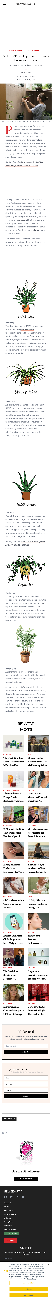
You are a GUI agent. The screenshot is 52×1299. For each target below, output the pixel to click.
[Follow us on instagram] (17, 1197)
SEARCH (26, 1096)
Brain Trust (7, 1218)
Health (31, 755)
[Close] (48, 1264)
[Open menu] (4, 3)
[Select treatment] (26, 1090)
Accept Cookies (29, 1295)
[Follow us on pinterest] (11, 1197)
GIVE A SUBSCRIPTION (26, 1179)
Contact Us (7, 1203)
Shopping (7, 755)
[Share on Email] (6, 1133)
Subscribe (10, 1240)
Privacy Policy (8, 1222)
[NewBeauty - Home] (26, 4)
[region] (26, 1280)
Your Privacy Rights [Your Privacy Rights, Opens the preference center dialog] (29, 1283)
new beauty (9, 1119)
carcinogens (21, 220)
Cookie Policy (8, 1226)
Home (11, 50)
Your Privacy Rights (12, 1233)
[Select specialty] (26, 1084)
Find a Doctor (8, 1210)
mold (44, 603)
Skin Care (32, 790)
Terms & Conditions (10, 1229)
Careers (6, 1207)
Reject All (29, 1289)
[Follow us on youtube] (23, 1197)
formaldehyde (27, 329)
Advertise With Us (10, 1214)
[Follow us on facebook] (5, 1197)
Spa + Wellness (35, 50)
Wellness (21, 50)
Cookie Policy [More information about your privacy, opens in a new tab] (31, 1279)
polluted (35, 230)
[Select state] (26, 1078)
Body (30, 897)
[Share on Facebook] (3, 1133)
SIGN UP (26, 1052)
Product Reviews (11, 790)
